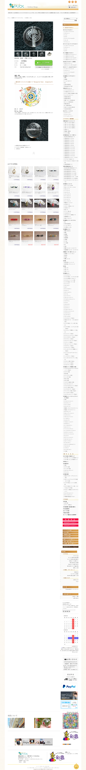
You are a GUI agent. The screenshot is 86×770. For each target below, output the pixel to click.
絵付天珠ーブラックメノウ (70, 264)
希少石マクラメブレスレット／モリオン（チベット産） (40, 225)
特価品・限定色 (68, 131)
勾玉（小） (67, 269)
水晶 (65, 399)
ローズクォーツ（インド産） (70, 280)
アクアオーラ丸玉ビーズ (69, 159)
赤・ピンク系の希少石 (69, 102)
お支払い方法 (42, 766)
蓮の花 (66, 255)
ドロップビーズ (68, 194)
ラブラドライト (68, 312)
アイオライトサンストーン (70, 299)
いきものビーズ (68, 213)
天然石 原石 (66, 474)
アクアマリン (67, 300)
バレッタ (66, 40)
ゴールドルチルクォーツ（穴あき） (71, 385)
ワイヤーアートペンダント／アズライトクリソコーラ (14, 209)
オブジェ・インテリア (68, 111)
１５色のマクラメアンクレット (71, 59)
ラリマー (66, 302)
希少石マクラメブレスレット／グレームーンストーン (27, 241)
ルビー (66, 287)
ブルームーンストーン (69, 297)
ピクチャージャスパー (69, 432)
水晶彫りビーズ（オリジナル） (18, 17)
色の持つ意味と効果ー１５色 (72, 575)
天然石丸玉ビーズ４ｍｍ (69, 141)
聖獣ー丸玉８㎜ (68, 230)
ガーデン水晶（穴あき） (69, 387)
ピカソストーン (68, 427)
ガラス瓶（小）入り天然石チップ (71, 459)
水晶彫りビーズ (67, 229)
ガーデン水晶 (67, 371)
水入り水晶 (67, 380)
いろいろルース (68, 274)
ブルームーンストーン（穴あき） (71, 344)
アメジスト (67, 472)
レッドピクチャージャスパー (70, 430)
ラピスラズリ (67, 304)
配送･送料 (47, 766)
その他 (66, 451)
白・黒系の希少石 (68, 105)
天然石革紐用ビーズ (68, 164)
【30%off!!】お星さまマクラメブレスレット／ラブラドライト (40, 176)
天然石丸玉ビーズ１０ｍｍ (70, 147)
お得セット (67, 129)
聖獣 (65, 77)
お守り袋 (66, 503)
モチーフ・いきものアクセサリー (70, 67)
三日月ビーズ (67, 207)
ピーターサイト (68, 314)
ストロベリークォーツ (69, 401)
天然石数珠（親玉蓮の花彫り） (70, 506)
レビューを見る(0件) (45, 69)
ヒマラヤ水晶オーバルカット (70, 278)
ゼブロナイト (67, 423)
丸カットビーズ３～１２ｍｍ (70, 187)
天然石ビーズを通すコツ (73, 560)
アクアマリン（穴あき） (69, 345)
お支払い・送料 (75, 596)
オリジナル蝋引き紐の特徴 (73, 557)
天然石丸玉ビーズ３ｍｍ (69, 140)
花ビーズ (66, 209)
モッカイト (67, 435)
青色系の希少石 (68, 96)
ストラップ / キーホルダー (70, 38)
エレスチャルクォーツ (69, 95)
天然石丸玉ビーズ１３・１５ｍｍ (71, 157)
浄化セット (66, 461)
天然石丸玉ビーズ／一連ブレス (70, 135)
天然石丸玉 (66, 463)
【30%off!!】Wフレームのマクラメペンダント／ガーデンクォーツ (27, 176)
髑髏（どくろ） (68, 258)
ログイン (69, 5)
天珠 (65, 260)
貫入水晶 (66, 373)
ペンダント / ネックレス (69, 31)
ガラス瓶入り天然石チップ (69, 456)
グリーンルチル (68, 404)
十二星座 (66, 242)
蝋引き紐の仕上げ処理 (74, 562)
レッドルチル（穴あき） (69, 392)
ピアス (66, 36)
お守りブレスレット (68, 63)
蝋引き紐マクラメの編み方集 (72, 566)
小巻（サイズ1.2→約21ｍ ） (70, 124)
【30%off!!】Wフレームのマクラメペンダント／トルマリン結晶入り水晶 (14, 176)
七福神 (66, 239)
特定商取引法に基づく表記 (48, 767)
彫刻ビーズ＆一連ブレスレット (70, 251)
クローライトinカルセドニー (70, 444)
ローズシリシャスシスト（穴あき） (71, 335)
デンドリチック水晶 (68, 375)
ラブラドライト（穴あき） (70, 347)
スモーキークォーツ (68, 439)
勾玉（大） (67, 267)
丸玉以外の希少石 (68, 108)
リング (66, 34)
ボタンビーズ (67, 188)
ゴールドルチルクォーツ (69, 89)
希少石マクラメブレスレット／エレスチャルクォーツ (40, 241)
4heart (66, 257)
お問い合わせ (75, 5)
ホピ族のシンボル (28, 17)
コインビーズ (67, 199)
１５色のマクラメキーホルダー (71, 57)
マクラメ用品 (67, 132)
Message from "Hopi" (69, 86)
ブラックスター (68, 316)
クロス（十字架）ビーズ (69, 206)
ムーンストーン (68, 295)
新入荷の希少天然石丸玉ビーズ (71, 167)
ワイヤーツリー (68, 112)
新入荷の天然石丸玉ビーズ (70, 136)
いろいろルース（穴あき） (70, 318)
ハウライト (67, 447)
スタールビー (67, 285)
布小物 (65, 501)
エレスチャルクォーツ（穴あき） (71, 394)
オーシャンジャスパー (69, 437)
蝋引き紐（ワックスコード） (69, 121)
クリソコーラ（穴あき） (69, 362)
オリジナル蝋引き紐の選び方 (72, 559)
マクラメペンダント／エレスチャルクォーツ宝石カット (40, 192)
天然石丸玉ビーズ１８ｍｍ (70, 153)
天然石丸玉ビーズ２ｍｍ (69, 138)
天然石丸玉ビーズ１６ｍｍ (70, 152)
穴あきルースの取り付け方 (73, 564)
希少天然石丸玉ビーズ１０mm (70, 173)
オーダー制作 (66, 510)
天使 (65, 246)
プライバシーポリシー (39, 767)
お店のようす (75, 579)
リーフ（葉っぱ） (68, 211)
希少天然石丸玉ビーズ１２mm (70, 174)
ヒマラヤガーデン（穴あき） (70, 389)
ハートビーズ (67, 190)
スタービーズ (67, 192)
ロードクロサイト (68, 288)
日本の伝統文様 (68, 84)
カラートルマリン (68, 292)
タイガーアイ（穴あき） (69, 364)
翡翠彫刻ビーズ (68, 216)
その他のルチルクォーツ (69, 91)
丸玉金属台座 (66, 508)
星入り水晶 (67, 378)
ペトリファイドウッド (69, 428)
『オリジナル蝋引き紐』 (64, 12)
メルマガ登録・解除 (30, 767)
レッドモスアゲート (68, 425)
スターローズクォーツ (69, 470)
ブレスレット (67, 33)
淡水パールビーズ (68, 218)
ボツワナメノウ (68, 411)
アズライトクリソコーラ (69, 311)
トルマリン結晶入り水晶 (69, 382)
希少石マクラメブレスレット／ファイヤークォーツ (53, 225)
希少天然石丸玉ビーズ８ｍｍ (70, 171)
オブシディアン (68, 406)
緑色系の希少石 (68, 98)
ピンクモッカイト (68, 449)
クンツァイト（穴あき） (69, 333)
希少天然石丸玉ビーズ (68, 166)
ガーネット (67, 290)
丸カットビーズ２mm (69, 185)
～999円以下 (18, 148)
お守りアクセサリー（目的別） (70, 61)
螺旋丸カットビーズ (68, 202)
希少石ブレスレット (68, 88)
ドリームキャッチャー (69, 116)
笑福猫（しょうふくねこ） (70, 253)
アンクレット (67, 41)
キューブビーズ (68, 200)
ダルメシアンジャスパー (69, 413)
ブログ (77, 581)
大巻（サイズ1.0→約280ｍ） (70, 126)
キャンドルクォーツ (68, 494)
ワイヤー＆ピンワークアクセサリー (71, 43)
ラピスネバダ (67, 446)
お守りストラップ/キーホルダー (71, 65)
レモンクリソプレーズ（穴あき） (71, 340)
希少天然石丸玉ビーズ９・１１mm (71, 176)
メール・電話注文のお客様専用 (70, 514)
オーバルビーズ (68, 195)
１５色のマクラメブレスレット (71, 54)
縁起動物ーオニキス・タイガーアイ (71, 249)
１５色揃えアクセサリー (69, 52)
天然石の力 (76, 572)
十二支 (66, 241)
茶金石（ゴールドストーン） (70, 409)
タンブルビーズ (68, 197)
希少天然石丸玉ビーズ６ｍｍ (70, 169)
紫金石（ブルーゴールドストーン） (71, 408)
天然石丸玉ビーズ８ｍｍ (69, 145)
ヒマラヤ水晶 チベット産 (70, 281)
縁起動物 (66, 237)
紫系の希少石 (67, 103)
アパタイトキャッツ (68, 309)
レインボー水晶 (68, 377)
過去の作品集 (66, 512)
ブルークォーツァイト (69, 416)
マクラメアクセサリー (68, 29)
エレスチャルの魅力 (74, 573)
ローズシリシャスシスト (69, 433)
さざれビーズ (67, 204)
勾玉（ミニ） (67, 271)
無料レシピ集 (75, 567)
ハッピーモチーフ (68, 81)
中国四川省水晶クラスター (70, 496)
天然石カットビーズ (68, 183)
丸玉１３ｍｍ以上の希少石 (70, 107)
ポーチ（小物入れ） (68, 504)
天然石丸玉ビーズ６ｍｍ (69, 143)
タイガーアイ (67, 420)
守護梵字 (66, 236)
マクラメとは (75, 555)
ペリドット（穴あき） (69, 342)
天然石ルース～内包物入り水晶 (70, 366)
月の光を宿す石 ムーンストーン (72, 589)
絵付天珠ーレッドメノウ (69, 262)
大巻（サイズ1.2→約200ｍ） (70, 127)
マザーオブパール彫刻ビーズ (70, 214)
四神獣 (66, 79)
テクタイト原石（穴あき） (70, 361)
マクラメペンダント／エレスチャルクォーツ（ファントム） (53, 192)
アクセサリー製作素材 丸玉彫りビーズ (23, 147)
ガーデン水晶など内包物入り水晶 (71, 93)
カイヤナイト (67, 307)
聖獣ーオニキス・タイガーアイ (71, 248)
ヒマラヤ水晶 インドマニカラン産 (71, 276)
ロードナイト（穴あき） (69, 338)
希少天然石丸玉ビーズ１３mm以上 (71, 178)
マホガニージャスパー (69, 421)
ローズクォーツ (68, 402)
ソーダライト (67, 418)
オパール (66, 293)
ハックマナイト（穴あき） (70, 356)
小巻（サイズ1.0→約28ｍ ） (70, 122)
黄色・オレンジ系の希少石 (70, 100)
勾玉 (65, 266)
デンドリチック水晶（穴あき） (71, 390)
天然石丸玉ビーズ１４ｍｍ (70, 150)
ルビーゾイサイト (68, 440)
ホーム (9, 17)
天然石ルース (66, 273)
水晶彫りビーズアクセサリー (69, 76)
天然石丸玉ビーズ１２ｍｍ (70, 148)
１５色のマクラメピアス (69, 56)
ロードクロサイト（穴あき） (70, 337)
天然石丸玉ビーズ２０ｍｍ (70, 155)
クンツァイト (67, 283)
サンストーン (67, 306)
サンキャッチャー (68, 114)
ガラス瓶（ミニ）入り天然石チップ (71, 457)
